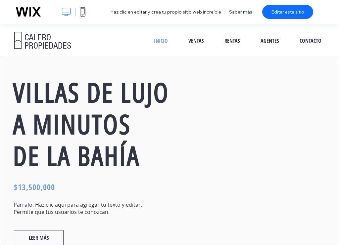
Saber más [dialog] (240, 12)
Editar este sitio (287, 12)
